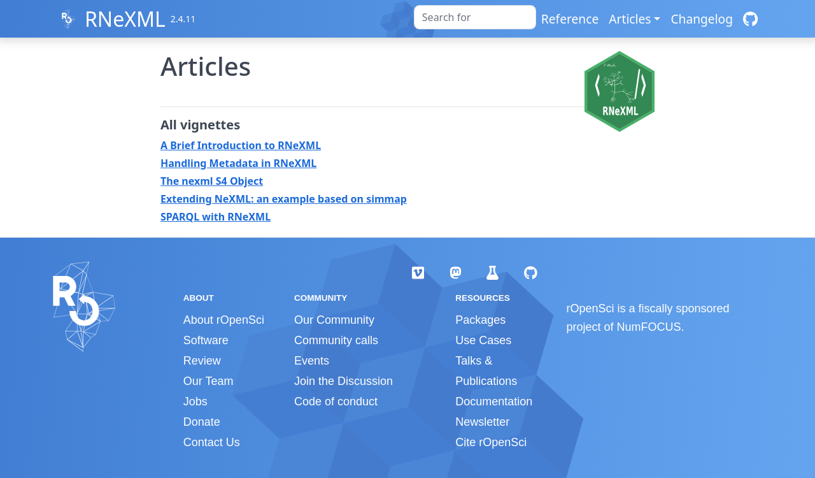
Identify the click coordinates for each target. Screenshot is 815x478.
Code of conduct (336, 401)
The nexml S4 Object (211, 181)
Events (311, 360)
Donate (201, 422)
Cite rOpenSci (491, 442)
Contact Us (211, 442)
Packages (480, 320)
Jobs (195, 401)
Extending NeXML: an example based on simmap (283, 199)
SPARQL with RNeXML (215, 217)
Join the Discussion (343, 381)
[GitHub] (750, 19)
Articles (630, 18)
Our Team (208, 381)
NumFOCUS (649, 327)
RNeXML (125, 19)
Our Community (334, 320)
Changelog (701, 18)
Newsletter (482, 422)
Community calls (336, 340)
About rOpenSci (223, 320)
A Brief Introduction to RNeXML (240, 145)
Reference (570, 18)
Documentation (493, 401)
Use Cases (483, 340)
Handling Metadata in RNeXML (238, 163)
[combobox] (475, 17)
